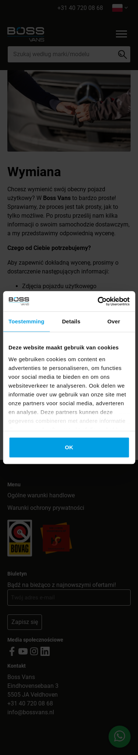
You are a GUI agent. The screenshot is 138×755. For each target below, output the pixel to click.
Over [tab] (113, 321)
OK (69, 447)
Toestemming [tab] (26, 321)
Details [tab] (71, 321)
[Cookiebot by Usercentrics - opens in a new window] (98, 301)
